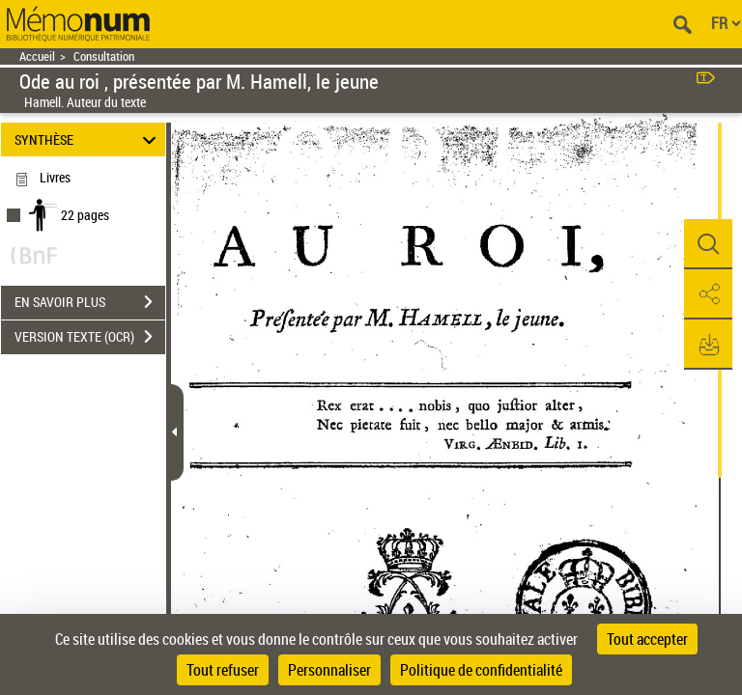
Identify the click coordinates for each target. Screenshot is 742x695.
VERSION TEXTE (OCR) (89, 336)
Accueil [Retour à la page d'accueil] (37, 56)
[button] (708, 244)
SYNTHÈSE (88, 139)
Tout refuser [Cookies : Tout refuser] (222, 670)
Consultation (103, 56)
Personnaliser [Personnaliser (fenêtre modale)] (329, 670)
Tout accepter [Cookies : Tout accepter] (647, 639)
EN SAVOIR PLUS (89, 302)
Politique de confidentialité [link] (481, 670)
